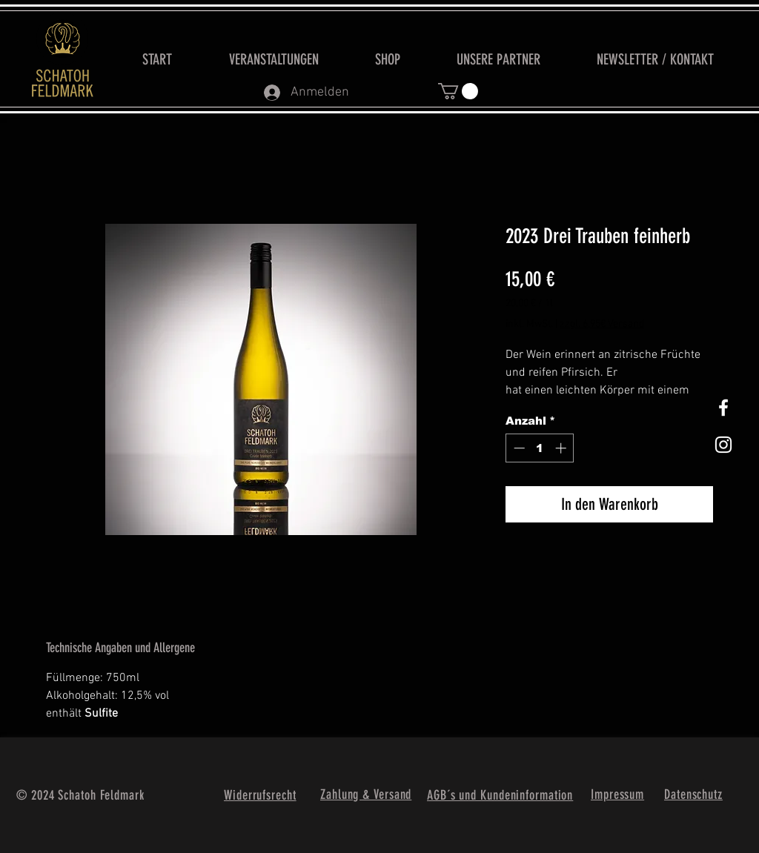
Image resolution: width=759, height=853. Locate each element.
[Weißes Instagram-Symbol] (723, 445)
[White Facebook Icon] (723, 407)
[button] (458, 91)
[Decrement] (518, 448)
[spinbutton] (540, 448)
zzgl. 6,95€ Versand (602, 324)
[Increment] (562, 448)
